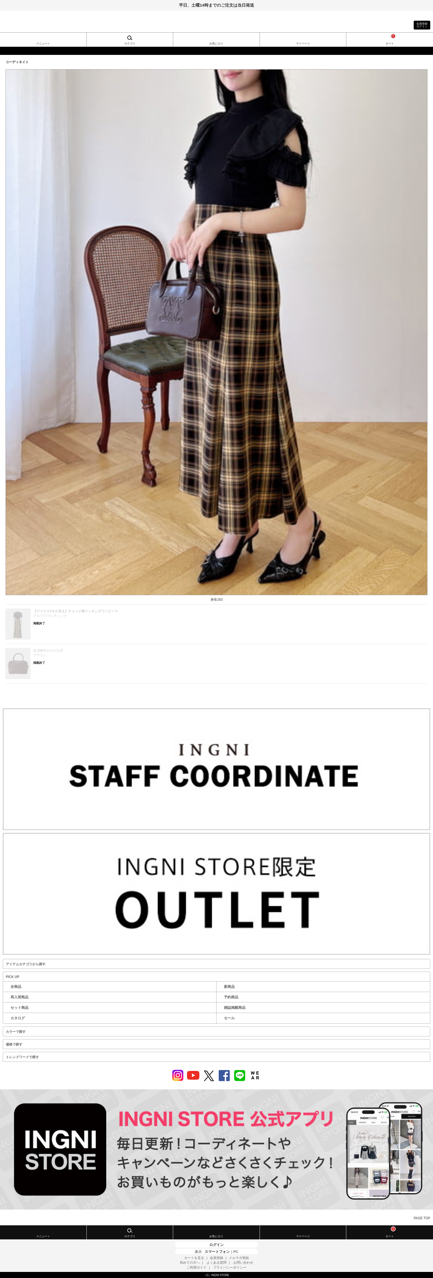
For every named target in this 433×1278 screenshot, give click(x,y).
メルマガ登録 (239, 1258)
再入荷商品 (19, 997)
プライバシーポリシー (229, 1267)
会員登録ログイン (421, 25)
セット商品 (19, 1008)
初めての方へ (190, 1262)
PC (235, 1252)
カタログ (17, 1018)
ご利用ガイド (197, 1267)
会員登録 (216, 1258)
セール (229, 1018)
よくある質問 (216, 1262)
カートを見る (194, 1258)
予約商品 (231, 997)
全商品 (15, 987)
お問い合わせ (243, 1262)
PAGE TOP (422, 1218)
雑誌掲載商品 (234, 1008)
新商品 (229, 987)
